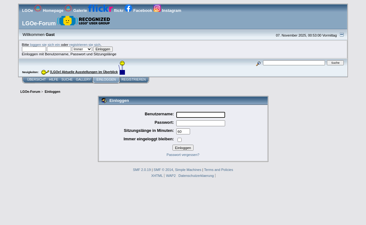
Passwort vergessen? (183, 155)
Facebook (139, 10)
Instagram (167, 10)
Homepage (49, 10)
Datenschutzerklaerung (196, 176)
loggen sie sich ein (45, 44)
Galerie (76, 10)
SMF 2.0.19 (142, 170)
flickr (106, 10)
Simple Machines (188, 170)
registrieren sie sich (85, 44)
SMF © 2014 (163, 170)
